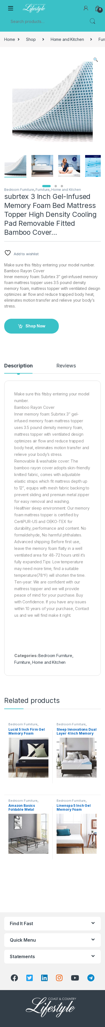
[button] (95, 59)
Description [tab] (18, 366)
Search (92, 21)
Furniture (43, 189)
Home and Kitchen (67, 39)
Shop (31, 39)
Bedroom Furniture (19, 189)
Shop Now (35, 325)
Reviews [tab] (66, 366)
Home (9, 39)
